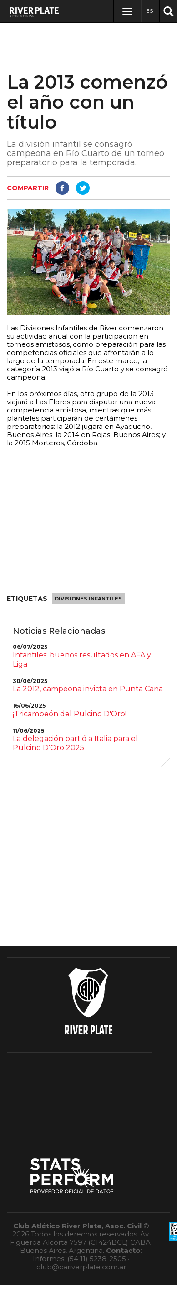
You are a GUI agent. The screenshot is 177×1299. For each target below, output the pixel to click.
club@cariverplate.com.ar (81, 1266)
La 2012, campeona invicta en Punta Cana (88, 688)
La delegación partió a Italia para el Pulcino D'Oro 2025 (75, 743)
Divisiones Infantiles (88, 598)
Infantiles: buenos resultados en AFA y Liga (82, 659)
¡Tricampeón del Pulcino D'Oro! (69, 713)
